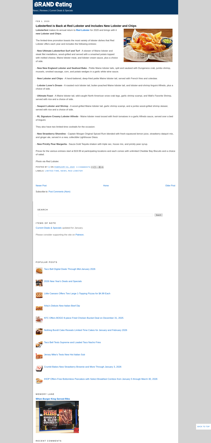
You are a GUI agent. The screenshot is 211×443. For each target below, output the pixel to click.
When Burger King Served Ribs (53, 398)
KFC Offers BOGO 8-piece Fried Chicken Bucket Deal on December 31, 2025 (83, 318)
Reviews (44, 10)
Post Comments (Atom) (59, 191)
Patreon (79, 234)
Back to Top (203, 427)
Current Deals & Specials (61, 10)
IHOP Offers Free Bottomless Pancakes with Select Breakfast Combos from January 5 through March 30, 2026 (100, 379)
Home (106, 185)
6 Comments (83, 167)
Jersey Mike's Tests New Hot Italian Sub (64, 354)
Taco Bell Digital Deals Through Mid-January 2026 (69, 269)
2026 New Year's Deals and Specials (63, 281)
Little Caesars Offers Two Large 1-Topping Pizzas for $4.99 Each (77, 293)
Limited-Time (52, 171)
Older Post (170, 185)
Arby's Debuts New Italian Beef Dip (62, 305)
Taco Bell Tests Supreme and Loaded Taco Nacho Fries (72, 342)
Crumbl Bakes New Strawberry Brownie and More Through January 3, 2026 (82, 366)
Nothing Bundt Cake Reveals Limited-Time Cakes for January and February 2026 (85, 330)
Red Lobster (83, 30)
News (35, 10)
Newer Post (41, 185)
